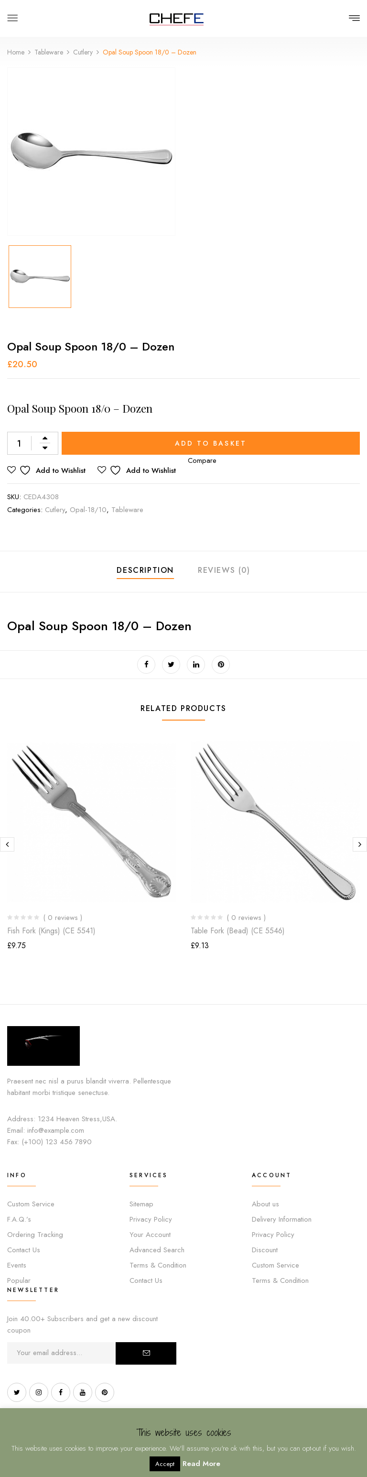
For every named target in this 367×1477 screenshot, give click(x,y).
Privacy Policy (151, 1219)
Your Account (150, 1234)
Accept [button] (164, 1463)
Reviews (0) (224, 570)
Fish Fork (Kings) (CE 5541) (51, 930)
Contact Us (23, 1250)
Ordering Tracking (35, 1234)
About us (265, 1204)
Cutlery (83, 52)
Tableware (48, 52)
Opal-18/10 (88, 509)
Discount (265, 1250)
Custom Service (30, 1204)
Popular (19, 1280)
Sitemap (141, 1204)
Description (145, 570)
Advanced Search (157, 1250)
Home (15, 52)
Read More (201, 1463)
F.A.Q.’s (19, 1219)
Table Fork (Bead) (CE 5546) (238, 930)
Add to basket (211, 443)
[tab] (145, 571)
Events (16, 1265)
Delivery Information (282, 1219)
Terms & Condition (158, 1265)
